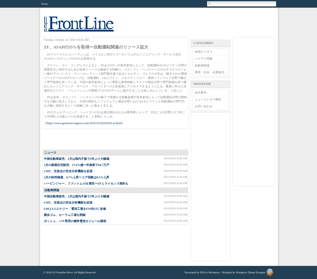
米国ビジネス (203, 51)
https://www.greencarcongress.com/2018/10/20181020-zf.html (84, 123)
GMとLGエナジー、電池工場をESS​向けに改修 (75, 208)
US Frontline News (84, 27)
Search (210, 4)
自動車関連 (51, 190)
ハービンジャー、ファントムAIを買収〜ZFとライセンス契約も (86, 183)
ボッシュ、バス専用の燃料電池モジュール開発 (75, 221)
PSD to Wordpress (210, 272)
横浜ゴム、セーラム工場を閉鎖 (64, 215)
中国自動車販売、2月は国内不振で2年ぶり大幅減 (76, 159)
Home (44, 3)
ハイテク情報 (203, 58)
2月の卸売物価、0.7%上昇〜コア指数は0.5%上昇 (76, 177)
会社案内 (201, 92)
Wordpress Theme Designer (250, 272)
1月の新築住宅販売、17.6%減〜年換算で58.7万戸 (76, 165)
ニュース (50, 152)
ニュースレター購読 (208, 99)
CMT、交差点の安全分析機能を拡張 (68, 171)
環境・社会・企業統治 (209, 72)
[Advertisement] (116, 139)
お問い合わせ (203, 106)
